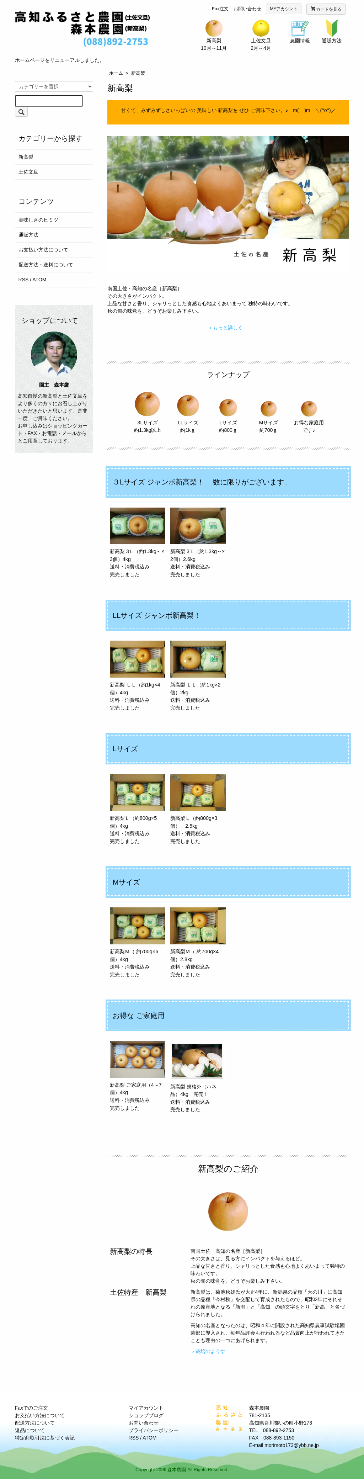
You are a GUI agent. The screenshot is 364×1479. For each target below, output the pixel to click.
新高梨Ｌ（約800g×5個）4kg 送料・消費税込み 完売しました (138, 809)
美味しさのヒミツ (38, 220)
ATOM (39, 279)
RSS (23, 279)
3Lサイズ (147, 410)
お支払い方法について (43, 250)
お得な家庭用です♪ (309, 410)
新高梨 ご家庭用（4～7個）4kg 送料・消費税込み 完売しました (138, 1076)
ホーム (116, 73)
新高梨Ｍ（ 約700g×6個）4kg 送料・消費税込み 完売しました (138, 942)
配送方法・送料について (45, 264)
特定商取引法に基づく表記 (45, 1438)
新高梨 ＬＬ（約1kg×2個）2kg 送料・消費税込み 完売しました (198, 676)
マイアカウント (146, 1408)
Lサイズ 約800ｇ (228, 410)
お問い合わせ (247, 8)
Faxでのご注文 (31, 1408)
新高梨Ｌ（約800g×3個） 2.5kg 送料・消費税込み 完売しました (198, 809)
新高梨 (138, 73)
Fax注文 (220, 8)
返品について (30, 1430)
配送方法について (35, 1423)
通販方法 (28, 235)
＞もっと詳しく (225, 327)
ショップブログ (146, 1415)
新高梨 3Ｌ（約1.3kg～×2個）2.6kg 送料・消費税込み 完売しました (198, 543)
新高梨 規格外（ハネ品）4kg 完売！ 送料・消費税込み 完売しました (198, 1076)
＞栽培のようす (208, 1351)
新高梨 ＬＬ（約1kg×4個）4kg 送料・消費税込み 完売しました (138, 676)
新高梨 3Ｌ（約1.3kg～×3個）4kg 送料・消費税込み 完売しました (138, 543)
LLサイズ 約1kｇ (188, 410)
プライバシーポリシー (153, 1430)
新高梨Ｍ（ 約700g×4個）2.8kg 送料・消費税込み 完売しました (198, 942)
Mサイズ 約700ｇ (268, 410)
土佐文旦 (28, 172)
